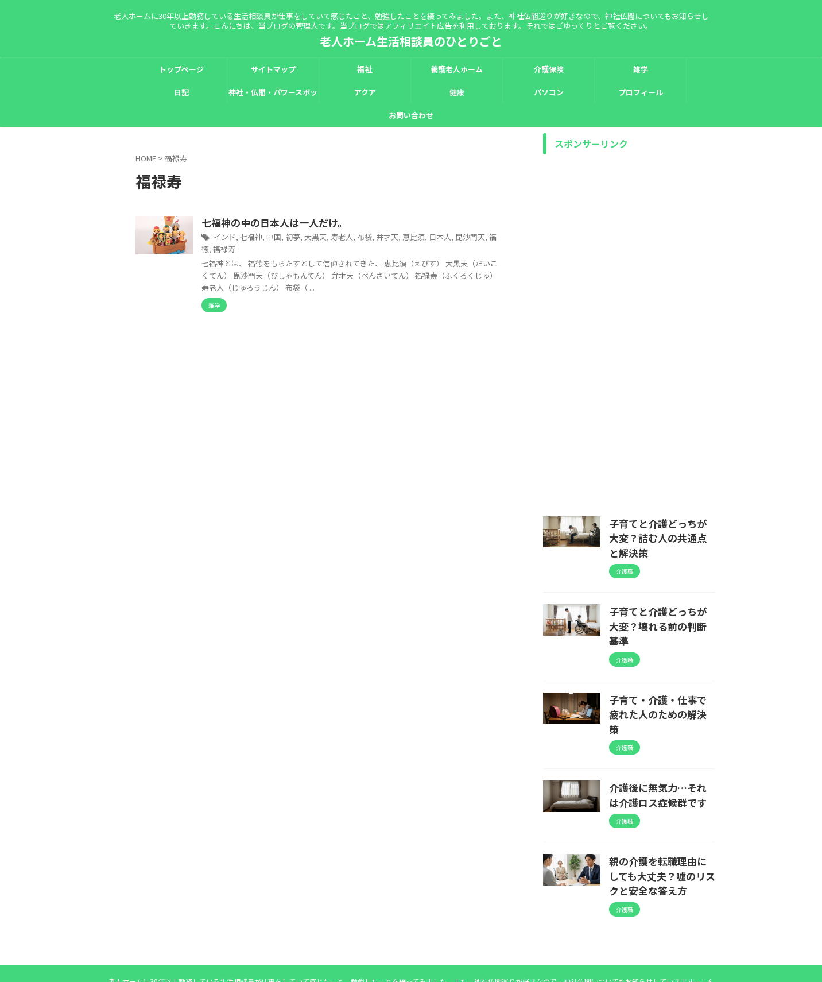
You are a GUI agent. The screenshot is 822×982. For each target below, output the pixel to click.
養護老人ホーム (457, 69)
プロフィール (640, 92)
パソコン (549, 92)
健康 (456, 92)
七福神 (306, 238)
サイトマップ (273, 69)
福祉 (364, 69)
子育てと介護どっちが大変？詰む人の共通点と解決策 (661, 529)
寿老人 (391, 238)
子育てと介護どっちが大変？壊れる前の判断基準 (661, 599)
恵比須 (458, 238)
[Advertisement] (629, 332)
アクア (365, 92)
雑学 (640, 69)
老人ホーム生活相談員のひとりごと (411, 41)
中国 (327, 238)
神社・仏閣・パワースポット (272, 95)
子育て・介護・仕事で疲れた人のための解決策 (661, 669)
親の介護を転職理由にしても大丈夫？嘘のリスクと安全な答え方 (661, 815)
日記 (181, 92)
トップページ (181, 69)
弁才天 (433, 238)
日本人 (482, 238)
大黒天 (366, 238)
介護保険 (549, 69)
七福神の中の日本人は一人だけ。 (327, 223)
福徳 (297, 249)
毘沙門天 (272, 249)
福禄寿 (318, 249)
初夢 (345, 238)
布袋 (412, 238)
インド (281, 238)
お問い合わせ (411, 115)
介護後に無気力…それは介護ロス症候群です (661, 739)
